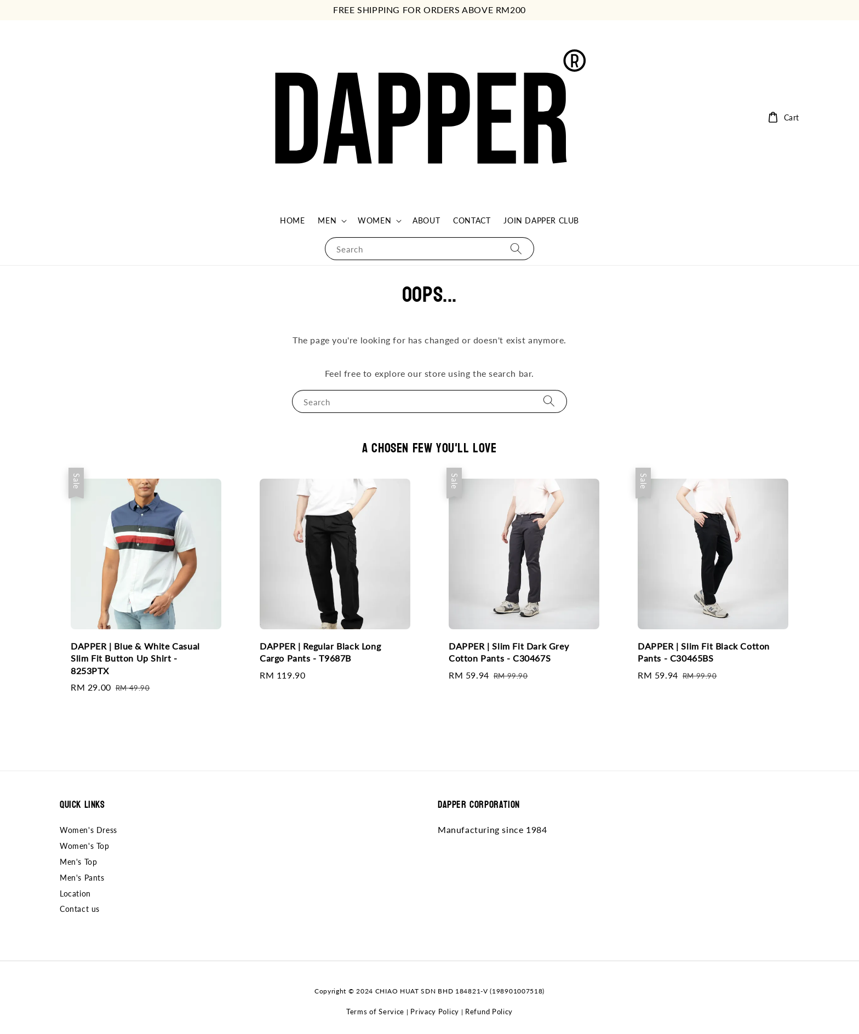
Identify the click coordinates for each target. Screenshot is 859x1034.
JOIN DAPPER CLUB (541, 220)
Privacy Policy (434, 1011)
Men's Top (78, 861)
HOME (292, 220)
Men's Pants (82, 877)
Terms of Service (375, 1011)
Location (75, 893)
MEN (327, 220)
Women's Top (85, 846)
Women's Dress (88, 830)
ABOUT (426, 220)
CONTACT (471, 220)
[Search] (516, 248)
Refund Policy (489, 1011)
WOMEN (374, 220)
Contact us (80, 909)
